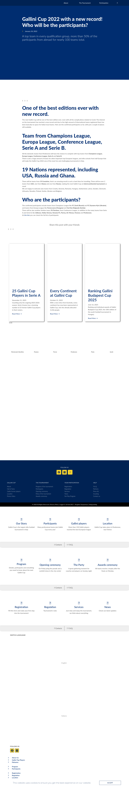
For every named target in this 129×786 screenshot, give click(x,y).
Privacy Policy (54, 504)
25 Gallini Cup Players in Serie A (26, 293)
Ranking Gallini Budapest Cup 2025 (100, 295)
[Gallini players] (79, 519)
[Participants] (50, 519)
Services (78, 606)
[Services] (79, 603)
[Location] (107, 519)
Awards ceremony (108, 564)
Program (21, 563)
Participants (50, 523)
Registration (21, 606)
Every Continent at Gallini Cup (63, 293)
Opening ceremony (50, 564)
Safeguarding (93, 504)
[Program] (21, 560)
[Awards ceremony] (107, 560)
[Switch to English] (38, 662)
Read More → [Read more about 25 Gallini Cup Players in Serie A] (17, 314)
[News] (107, 603)
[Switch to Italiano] (38, 715)
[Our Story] (21, 519)
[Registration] (21, 603)
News (107, 606)
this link (27, 215)
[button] (22, 101)
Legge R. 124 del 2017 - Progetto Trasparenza (74, 504)
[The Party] (79, 560)
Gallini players (79, 523)
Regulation (50, 606)
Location (107, 523)
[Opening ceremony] (50, 560)
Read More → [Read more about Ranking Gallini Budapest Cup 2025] (93, 318)
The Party (78, 564)
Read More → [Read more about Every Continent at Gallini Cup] (55, 314)
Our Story (21, 523)
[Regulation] (50, 603)
